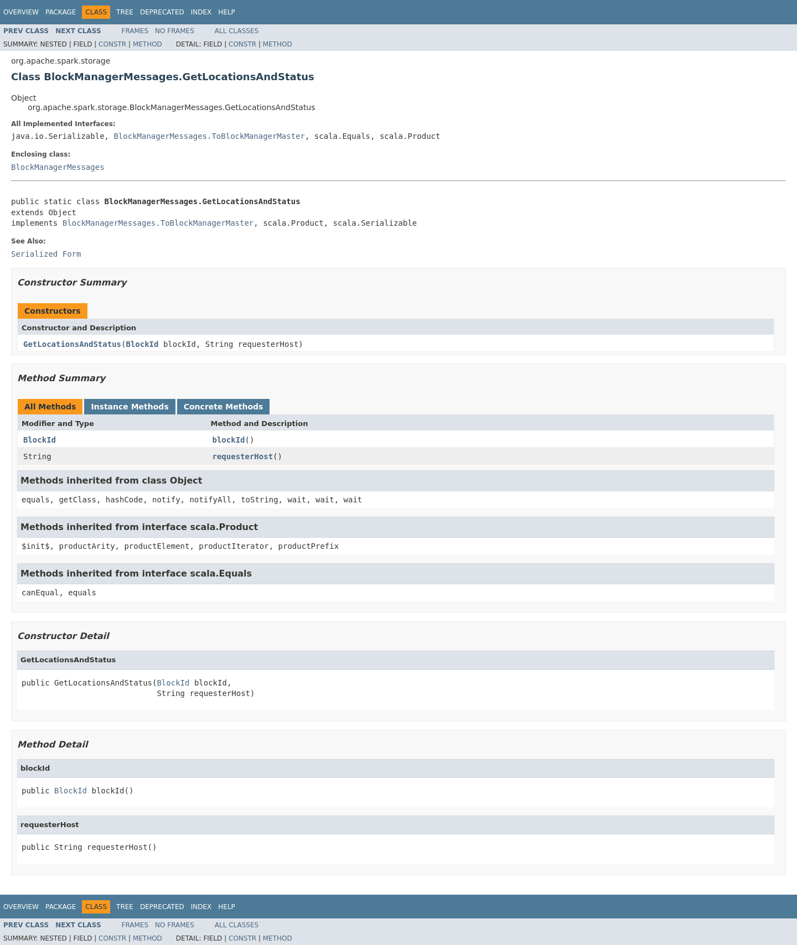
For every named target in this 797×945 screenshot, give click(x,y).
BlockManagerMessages (58, 167)
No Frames (174, 31)
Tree (124, 12)
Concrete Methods (223, 406)
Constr (112, 44)
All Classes (236, 31)
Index (201, 12)
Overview (21, 12)
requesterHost (243, 456)
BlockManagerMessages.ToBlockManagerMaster (209, 136)
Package (60, 12)
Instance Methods (129, 406)
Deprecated (162, 12)
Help (226, 12)
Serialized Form (46, 254)
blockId (229, 439)
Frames (135, 31)
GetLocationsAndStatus (72, 344)
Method (147, 44)
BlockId (142, 344)
